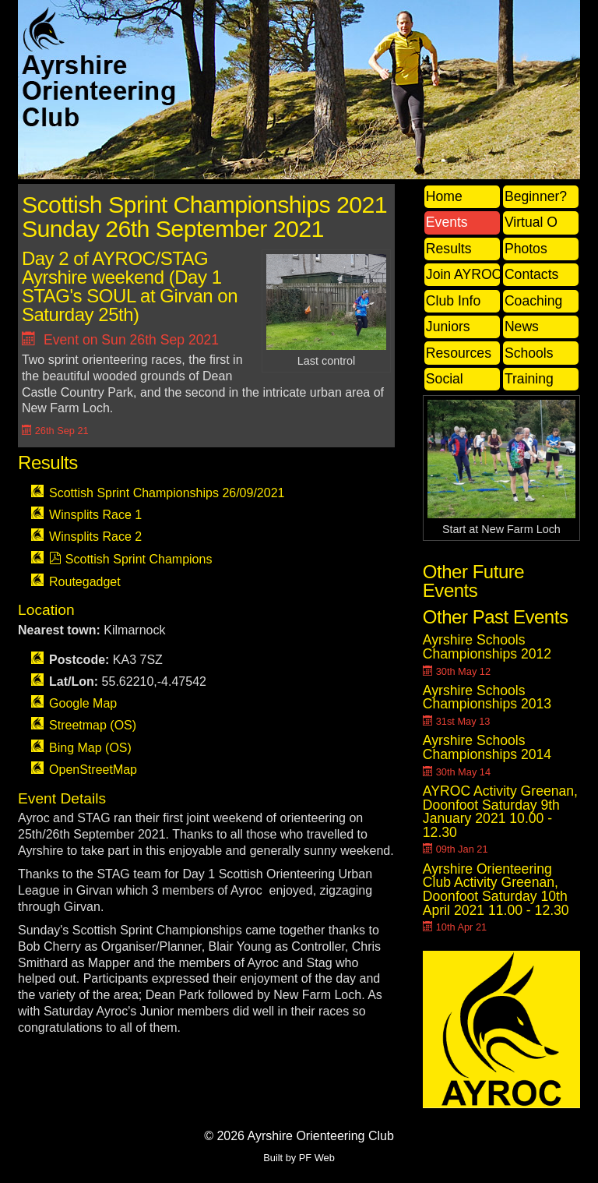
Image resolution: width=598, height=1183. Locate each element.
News (522, 326)
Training (529, 379)
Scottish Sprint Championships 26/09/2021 (166, 493)
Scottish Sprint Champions (139, 559)
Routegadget (85, 581)
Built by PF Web (299, 1158)
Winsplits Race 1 (95, 514)
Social (444, 379)
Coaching (533, 301)
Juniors (448, 326)
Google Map (83, 703)
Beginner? (536, 196)
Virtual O (531, 222)
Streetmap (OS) (92, 725)
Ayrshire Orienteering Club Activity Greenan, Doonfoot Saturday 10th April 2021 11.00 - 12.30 (496, 889)
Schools (529, 353)
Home (444, 196)
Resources (458, 353)
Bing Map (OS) (90, 747)
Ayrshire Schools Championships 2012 (487, 647)
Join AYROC (463, 274)
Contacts (531, 274)
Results (449, 248)
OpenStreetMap (93, 769)
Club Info (453, 301)
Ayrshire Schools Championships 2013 (487, 697)
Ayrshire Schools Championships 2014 (487, 747)
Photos (526, 248)
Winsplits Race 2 (95, 536)
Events (447, 222)
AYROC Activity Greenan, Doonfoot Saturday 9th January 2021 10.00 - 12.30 (500, 811)
